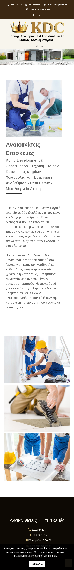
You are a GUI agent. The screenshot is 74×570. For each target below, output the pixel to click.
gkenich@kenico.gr (41, 9)
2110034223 (16, 4)
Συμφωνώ (37, 564)
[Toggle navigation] (37, 46)
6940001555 (34, 4)
